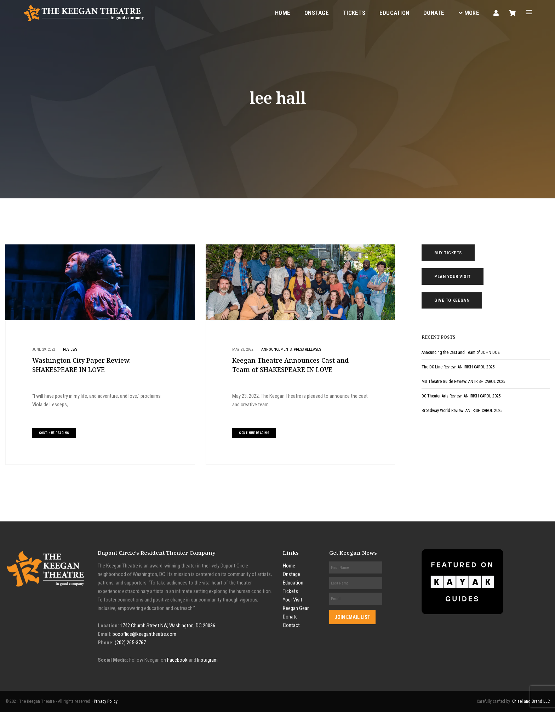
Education (394, 12)
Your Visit (292, 600)
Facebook (177, 660)
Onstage (316, 12)
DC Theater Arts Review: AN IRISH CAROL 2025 (461, 396)
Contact (291, 625)
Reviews (70, 349)
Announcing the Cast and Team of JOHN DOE (461, 352)
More (469, 12)
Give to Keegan (451, 300)
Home (282, 12)
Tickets (354, 12)
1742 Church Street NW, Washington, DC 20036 (167, 625)
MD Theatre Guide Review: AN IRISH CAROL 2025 (463, 381)
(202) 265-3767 (130, 642)
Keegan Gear (296, 608)
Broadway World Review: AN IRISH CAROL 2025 (462, 410)
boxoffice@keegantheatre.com (144, 634)
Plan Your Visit (452, 276)
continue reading (54, 433)
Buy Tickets (448, 252)
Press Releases (307, 349)
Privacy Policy (106, 701)
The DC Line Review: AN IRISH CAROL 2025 (458, 367)
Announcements (276, 349)
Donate (434, 12)
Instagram (207, 660)
